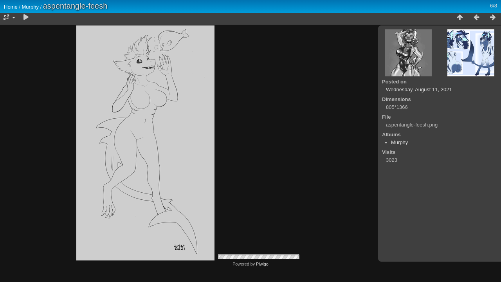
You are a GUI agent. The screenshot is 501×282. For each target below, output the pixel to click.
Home (11, 7)
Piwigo (262, 264)
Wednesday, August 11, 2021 (419, 89)
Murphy (30, 7)
